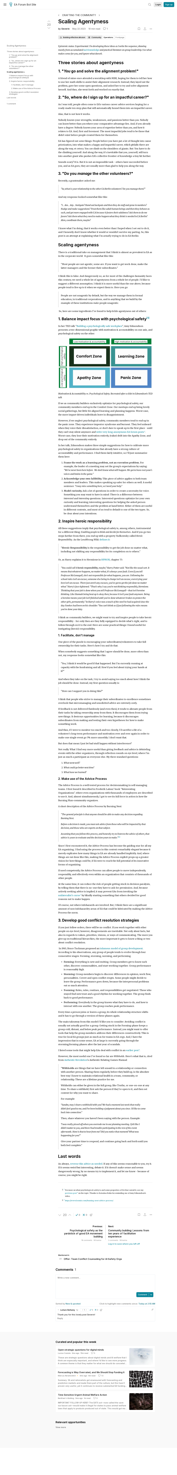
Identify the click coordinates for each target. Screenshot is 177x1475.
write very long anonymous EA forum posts (120, 432)
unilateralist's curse (69, 895)
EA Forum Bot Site (22, 4)
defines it (104, 539)
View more (61, 1427)
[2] (119, 837)
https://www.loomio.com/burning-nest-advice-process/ (89, 1201)
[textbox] (104, 1283)
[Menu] (5, 4)
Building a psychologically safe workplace (99, 326)
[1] (148, 318)
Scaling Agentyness (16, 46)
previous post (71, 1193)
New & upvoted (73, 1304)
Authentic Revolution (75, 1060)
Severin (65, 29)
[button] (78, 1215)
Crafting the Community (79, 15)
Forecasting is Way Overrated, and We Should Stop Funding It (91, 1372)
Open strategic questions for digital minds (81, 1349)
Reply (60, 1318)
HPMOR (105, 559)
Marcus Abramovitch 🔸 (68, 1376)
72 (100, 1375)
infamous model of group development (121, 948)
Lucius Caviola (64, 1353)
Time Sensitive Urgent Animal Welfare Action (82, 1394)
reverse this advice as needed (86, 1164)
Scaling (83, 21)
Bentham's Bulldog (66, 1398)
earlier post (132, 1050)
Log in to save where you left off (124, 1244)
